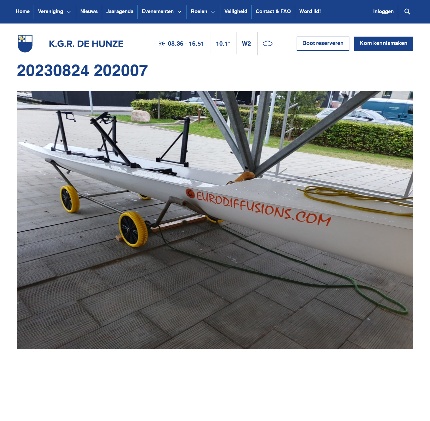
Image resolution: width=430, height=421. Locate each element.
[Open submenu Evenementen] (179, 12)
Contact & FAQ (273, 11)
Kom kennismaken (383, 43)
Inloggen (383, 11)
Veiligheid (235, 11)
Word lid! (310, 11)
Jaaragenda (119, 11)
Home (23, 11)
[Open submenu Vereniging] (69, 12)
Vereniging (50, 11)
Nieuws (89, 11)
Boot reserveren (323, 43)
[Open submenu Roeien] (213, 12)
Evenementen (158, 11)
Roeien (199, 11)
